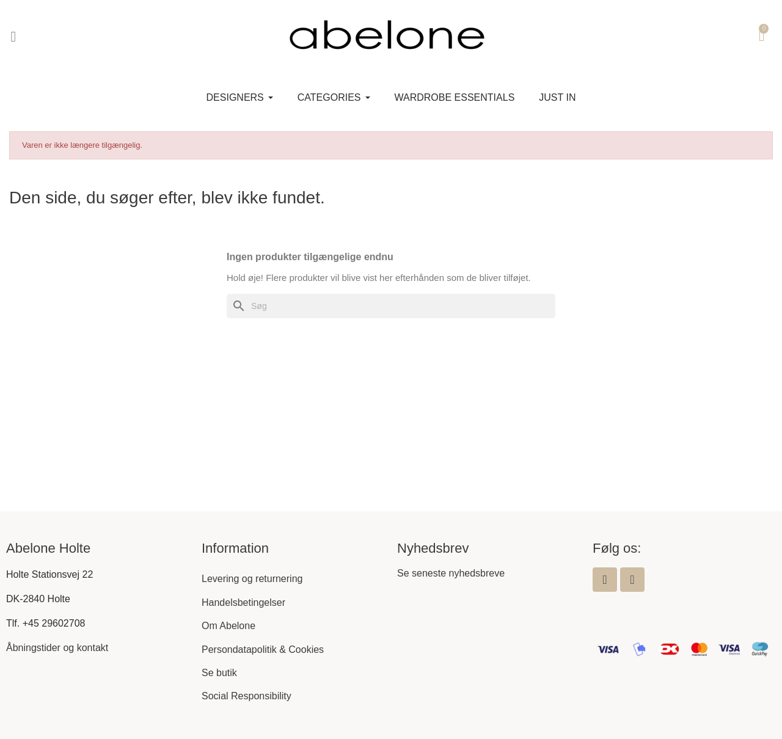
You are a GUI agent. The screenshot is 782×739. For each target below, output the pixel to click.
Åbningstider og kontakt (57, 648)
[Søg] (391, 306)
